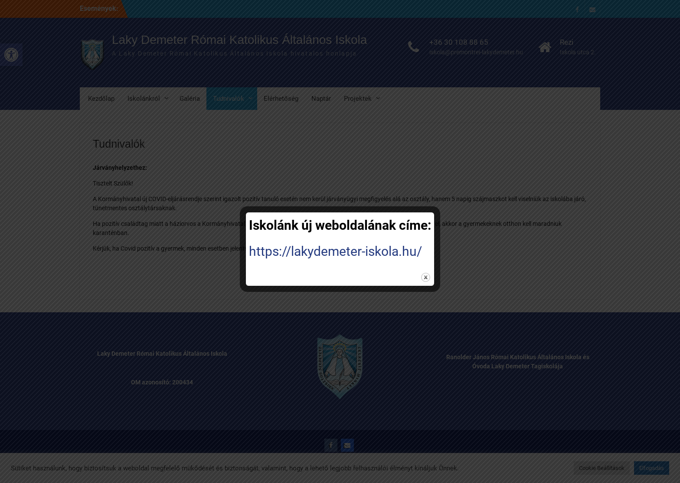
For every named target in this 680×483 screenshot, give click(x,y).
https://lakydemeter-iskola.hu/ (335, 251)
